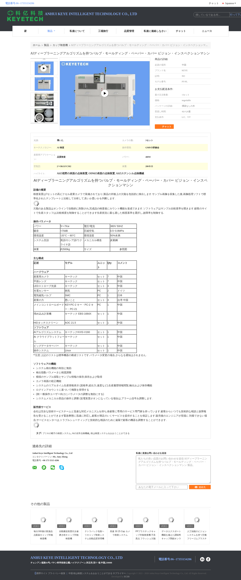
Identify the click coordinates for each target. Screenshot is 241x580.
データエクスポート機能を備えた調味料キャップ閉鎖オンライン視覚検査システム (171, 538)
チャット (214, 3)
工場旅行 (103, 31)
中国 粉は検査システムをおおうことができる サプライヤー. (97, 573)
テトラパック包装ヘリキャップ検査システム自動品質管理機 (94, 535)
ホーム (36, 45)
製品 (51, 31)
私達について (77, 31)
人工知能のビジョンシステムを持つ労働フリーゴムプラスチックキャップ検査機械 (197, 538)
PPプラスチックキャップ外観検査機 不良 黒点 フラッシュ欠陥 (145, 535)
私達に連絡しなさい (155, 31)
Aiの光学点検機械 (80, 433)
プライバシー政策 (56, 573)
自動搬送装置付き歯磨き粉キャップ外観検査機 (69, 535)
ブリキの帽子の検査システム (57, 433)
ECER (127, 576)
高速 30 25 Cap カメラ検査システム (120, 533)
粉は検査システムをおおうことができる (110, 433)
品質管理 (129, 31)
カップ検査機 (60, 45)
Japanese (230, 3)
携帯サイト (40, 573)
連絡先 (200, 487)
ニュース (207, 31)
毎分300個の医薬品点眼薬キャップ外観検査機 (43, 535)
